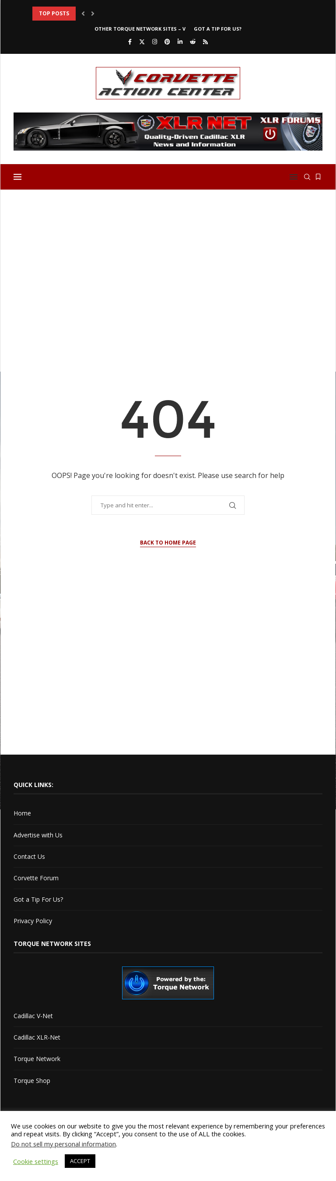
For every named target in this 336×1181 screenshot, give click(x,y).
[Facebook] (130, 42)
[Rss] (205, 42)
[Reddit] (193, 42)
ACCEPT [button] (80, 1161)
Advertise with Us (38, 835)
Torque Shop (32, 1080)
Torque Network (37, 1058)
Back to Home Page (168, 542)
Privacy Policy (33, 921)
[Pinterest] (167, 42)
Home (22, 813)
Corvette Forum (36, 878)
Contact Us (29, 856)
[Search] (307, 177)
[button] (83, 14)
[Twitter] (142, 42)
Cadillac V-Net (33, 1016)
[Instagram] (154, 42)
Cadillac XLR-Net (37, 1037)
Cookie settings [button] (35, 1161)
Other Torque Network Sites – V (140, 28)
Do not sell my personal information (63, 1143)
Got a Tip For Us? (218, 28)
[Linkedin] (180, 42)
